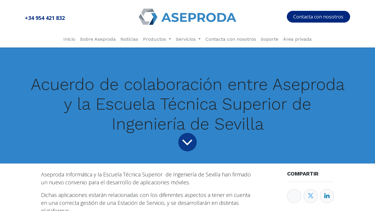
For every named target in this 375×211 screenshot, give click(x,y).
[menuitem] (69, 39)
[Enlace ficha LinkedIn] (327, 196)
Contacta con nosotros (318, 16)
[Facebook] (294, 196)
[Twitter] (311, 196)
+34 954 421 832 (45, 17)
